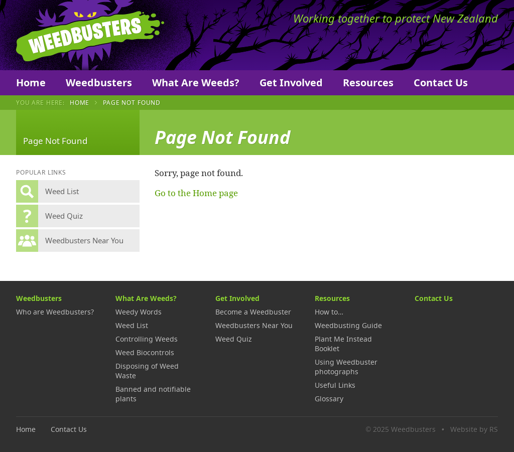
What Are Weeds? (195, 82)
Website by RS (474, 429)
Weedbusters (90, 35)
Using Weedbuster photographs (346, 366)
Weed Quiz (233, 339)
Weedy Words (138, 312)
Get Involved (291, 82)
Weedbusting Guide (348, 325)
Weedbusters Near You (254, 325)
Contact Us (441, 82)
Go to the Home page (196, 192)
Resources (368, 82)
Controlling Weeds (146, 339)
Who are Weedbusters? (55, 312)
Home (31, 82)
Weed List (131, 325)
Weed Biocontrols (144, 352)
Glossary (329, 398)
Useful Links (335, 385)
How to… (329, 312)
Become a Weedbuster (253, 312)
